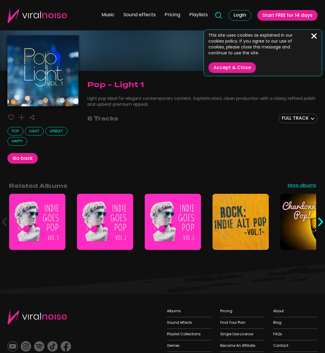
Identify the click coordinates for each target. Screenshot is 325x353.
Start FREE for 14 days (287, 15)
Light (34, 131)
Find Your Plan (232, 323)
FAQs (277, 334)
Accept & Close (232, 68)
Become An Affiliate (237, 346)
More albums (302, 186)
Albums (174, 311)
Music (108, 15)
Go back (22, 158)
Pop (15, 131)
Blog (277, 323)
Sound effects (139, 15)
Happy (17, 141)
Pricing (172, 15)
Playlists (198, 15)
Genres (173, 346)
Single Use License (236, 334)
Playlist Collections (184, 334)
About (278, 311)
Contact (280, 346)
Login (240, 15)
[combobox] (298, 118)
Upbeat (56, 131)
